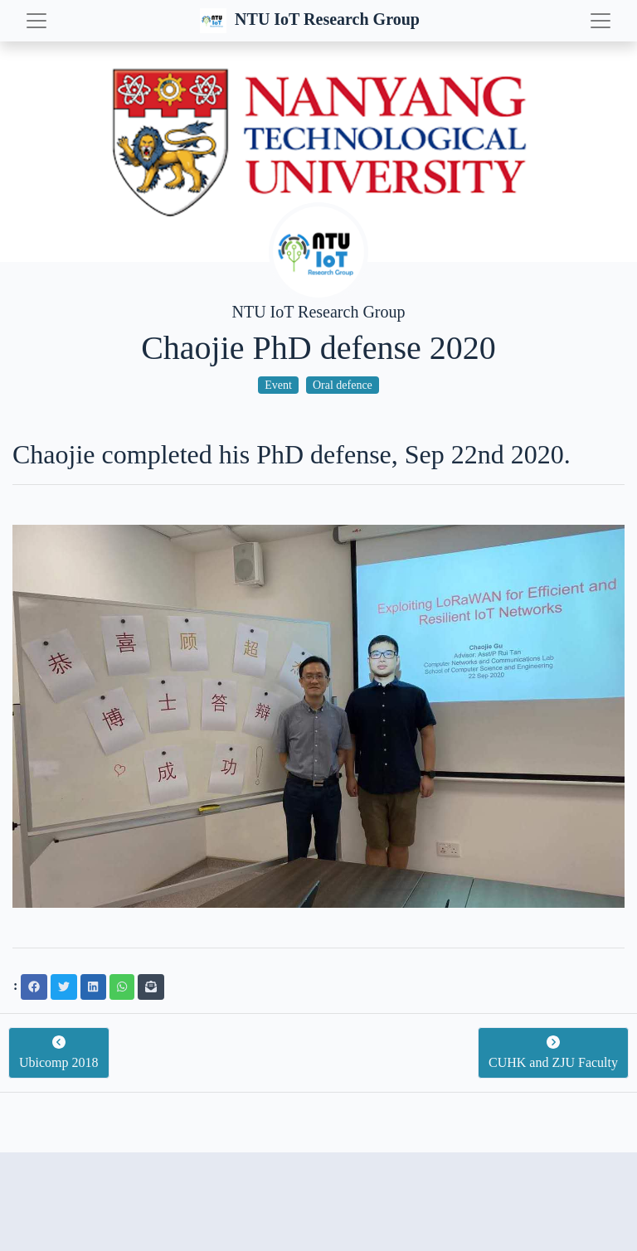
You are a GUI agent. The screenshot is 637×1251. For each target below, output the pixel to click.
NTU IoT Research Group (312, 20)
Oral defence (342, 385)
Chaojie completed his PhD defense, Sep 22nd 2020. (291, 454)
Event (278, 385)
